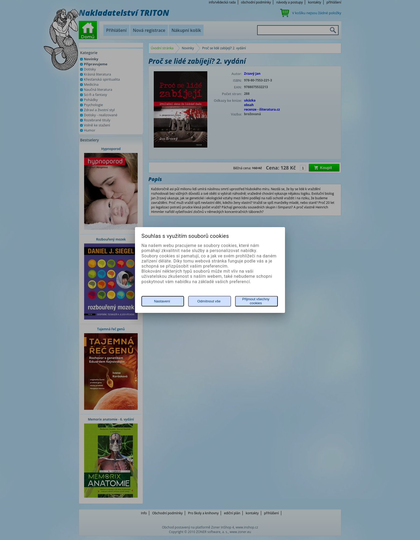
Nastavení (162, 301)
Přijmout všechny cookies (255, 301)
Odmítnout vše (209, 301)
